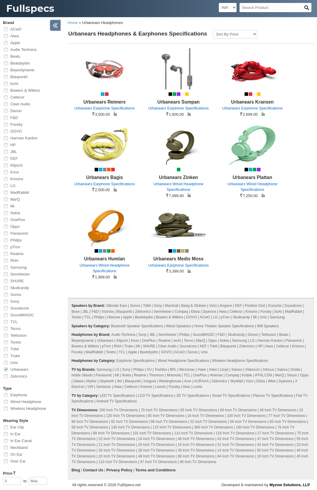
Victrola (108, 312)
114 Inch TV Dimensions (193, 433)
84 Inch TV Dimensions (235, 456)
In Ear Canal (21, 441)
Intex (213, 370)
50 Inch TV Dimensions (275, 450)
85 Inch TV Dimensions (166, 416)
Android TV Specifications (116, 401)
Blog (76, 470)
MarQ (15, 199)
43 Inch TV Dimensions (275, 445)
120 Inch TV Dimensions (125, 416)
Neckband (19, 447)
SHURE (17, 281)
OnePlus (17, 219)
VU (149, 370)
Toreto (15, 342)
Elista (195, 312)
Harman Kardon (24, 138)
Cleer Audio (20, 104)
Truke (15, 356)
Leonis (160, 387)
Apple (15, 43)
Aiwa (14, 36)
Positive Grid (255, 306)
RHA (14, 260)
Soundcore (19, 308)
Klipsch (16, 165)
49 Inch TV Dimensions (156, 456)
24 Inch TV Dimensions (156, 439)
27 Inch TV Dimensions (275, 433)
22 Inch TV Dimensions (116, 439)
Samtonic (103, 387)
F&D (14, 117)
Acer (187, 381)
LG (12, 185)
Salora (282, 370)
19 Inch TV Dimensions (275, 456)
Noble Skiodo (82, 375)
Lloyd (224, 370)
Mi (12, 206)
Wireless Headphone (28, 408)
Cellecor (17, 97)
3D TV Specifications (192, 396)
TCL (14, 322)
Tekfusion (18, 335)
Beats (15, 56)
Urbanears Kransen (252, 101)
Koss (14, 172)
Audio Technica (23, 49)
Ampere (225, 306)
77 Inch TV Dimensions (287, 416)
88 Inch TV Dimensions (196, 456)
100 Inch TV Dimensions (246, 416)
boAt (14, 83)
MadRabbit (19, 192)
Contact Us (93, 470)
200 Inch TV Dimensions (118, 410)
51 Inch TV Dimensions (235, 445)
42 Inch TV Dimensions (235, 439)
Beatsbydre (20, 63)
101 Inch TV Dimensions (151, 433)
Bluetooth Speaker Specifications (137, 326)
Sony (14, 301)
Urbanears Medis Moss (178, 258)
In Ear (15, 434)
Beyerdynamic (22, 70)
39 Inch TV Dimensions (196, 450)
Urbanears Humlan (104, 258)
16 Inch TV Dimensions (205, 416)
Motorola (174, 375)
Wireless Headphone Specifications (240, 361)
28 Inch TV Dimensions (156, 450)
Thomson (156, 375)
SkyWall (236, 381)
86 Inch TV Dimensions (90, 422)
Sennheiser (20, 274)
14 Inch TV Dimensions (235, 450)
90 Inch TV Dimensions (198, 462)
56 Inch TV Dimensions (248, 422)
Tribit (14, 349)
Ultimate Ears (116, 306)
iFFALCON (263, 375)
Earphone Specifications (136, 361)
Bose (76, 312)
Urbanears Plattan (252, 177)
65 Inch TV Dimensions (198, 410)
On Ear (16, 454)
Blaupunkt (19, 77)
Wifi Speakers (268, 326)
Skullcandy (19, 288)
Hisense (113, 317)
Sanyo (292, 375)
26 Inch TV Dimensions (116, 450)
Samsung (18, 267)
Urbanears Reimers (104, 101)
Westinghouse (170, 381)
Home (73, 22)
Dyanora (209, 312)
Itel (119, 381)
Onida (295, 370)
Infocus (268, 370)
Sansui (236, 370)
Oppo (15, 226)
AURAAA (201, 381)
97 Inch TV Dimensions (158, 462)
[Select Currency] (228, 7)
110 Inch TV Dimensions (117, 462)
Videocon (252, 370)
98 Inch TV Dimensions (169, 422)
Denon (16, 111)
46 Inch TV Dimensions (196, 439)
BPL (173, 370)
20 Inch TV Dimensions (116, 456)
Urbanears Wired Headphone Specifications (178, 187)
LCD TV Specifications (155, 396)
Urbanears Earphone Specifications (104, 108)
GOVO (16, 131)
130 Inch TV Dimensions (130, 427)
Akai (186, 387)
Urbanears (19, 369)
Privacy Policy (119, 470)
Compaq (181, 312)
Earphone (18, 395)
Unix (14, 362)
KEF (14, 158)
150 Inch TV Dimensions (255, 427)
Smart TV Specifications (231, 396)
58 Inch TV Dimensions (90, 427)
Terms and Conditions (155, 470)
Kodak (247, 375)
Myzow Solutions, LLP (289, 485)
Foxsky (16, 124)
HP (13, 145)
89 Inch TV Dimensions (111, 433)
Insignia (150, 381)
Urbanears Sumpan (178, 101)
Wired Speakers (178, 326)
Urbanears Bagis (104, 177)
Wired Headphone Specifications (183, 361)
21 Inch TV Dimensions (116, 445)
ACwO (16, 29)
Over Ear (18, 461)
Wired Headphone (25, 401)
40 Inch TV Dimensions (278, 410)
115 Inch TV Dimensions (172, 427)
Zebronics (18, 376)
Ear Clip (17, 427)
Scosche (275, 306)
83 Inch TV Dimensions (287, 422)
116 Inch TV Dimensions (235, 433)
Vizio (213, 306)
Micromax (187, 370)
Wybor (91, 381)
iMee (272, 381)
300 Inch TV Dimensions (213, 427)
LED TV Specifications (117, 396)
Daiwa (78, 381)
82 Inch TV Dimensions (129, 422)
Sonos (15, 294)
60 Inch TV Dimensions (238, 410)
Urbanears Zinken (178, 177)
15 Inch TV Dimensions (196, 445)
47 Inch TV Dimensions (275, 439)
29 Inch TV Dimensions (156, 445)
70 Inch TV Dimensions (159, 410)
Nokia (15, 213)
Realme (17, 254)
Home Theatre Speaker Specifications (224, 326)
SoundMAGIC (22, 315)
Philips (16, 240)
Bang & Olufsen (193, 306)
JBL (13, 151)
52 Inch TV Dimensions (208, 422)
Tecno (15, 328)
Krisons (16, 179)
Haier (202, 370)
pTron (15, 247)
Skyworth (107, 381)
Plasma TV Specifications (273, 396)
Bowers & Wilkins (25, 90)
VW (90, 387)
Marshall (171, 306)
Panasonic (19, 233)
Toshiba (161, 370)
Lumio (197, 387)
